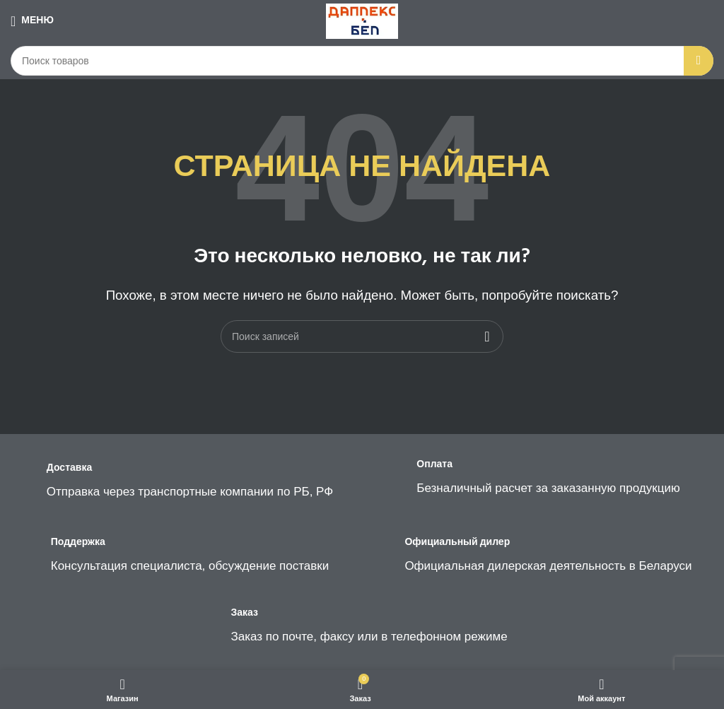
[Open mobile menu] (32, 21)
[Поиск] (362, 61)
